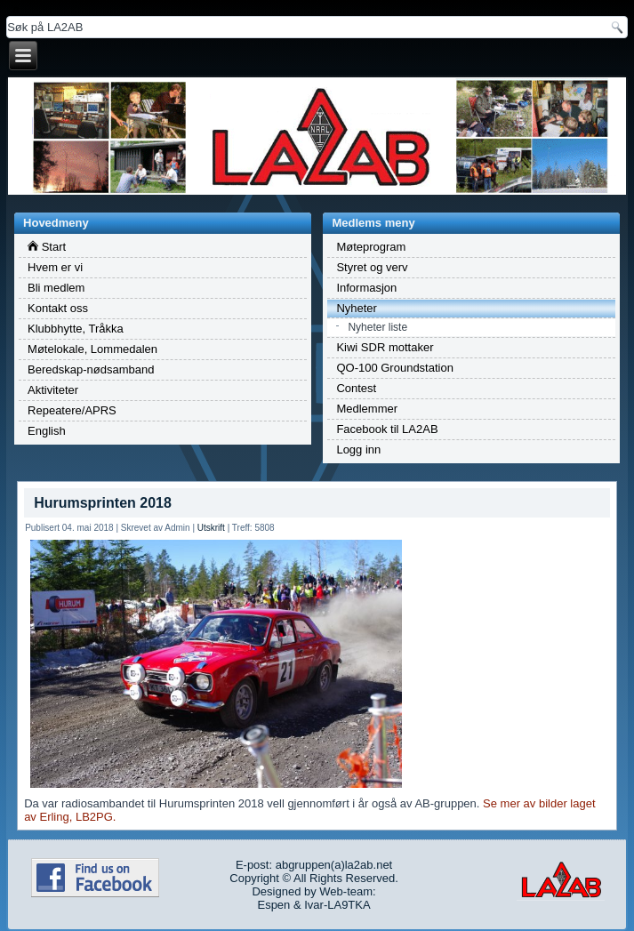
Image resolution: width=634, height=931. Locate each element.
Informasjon (366, 287)
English (47, 430)
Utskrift (211, 528)
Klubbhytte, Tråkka (76, 328)
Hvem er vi (55, 267)
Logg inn (358, 449)
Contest (356, 388)
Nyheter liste (377, 327)
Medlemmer (366, 408)
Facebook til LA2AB (386, 429)
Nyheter (356, 308)
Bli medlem (56, 287)
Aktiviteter (53, 390)
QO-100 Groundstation (394, 367)
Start (47, 246)
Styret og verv (371, 267)
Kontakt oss (58, 308)
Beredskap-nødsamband (91, 369)
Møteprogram (370, 246)
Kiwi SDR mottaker (384, 347)
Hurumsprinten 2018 (103, 502)
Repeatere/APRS (72, 410)
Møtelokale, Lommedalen (92, 349)
